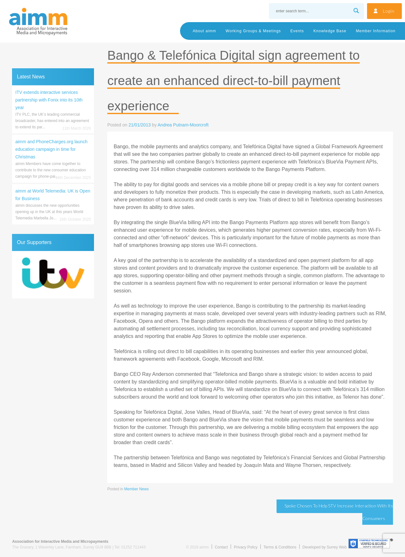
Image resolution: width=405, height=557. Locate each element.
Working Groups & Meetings (253, 31)
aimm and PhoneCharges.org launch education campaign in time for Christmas (51, 149)
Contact (221, 547)
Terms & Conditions (280, 547)
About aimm (204, 31)
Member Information (376, 31)
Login (389, 11)
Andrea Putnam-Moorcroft (183, 124)
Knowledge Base (330, 31)
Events (297, 31)
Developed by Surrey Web (324, 547)
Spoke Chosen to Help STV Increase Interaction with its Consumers (338, 512)
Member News (136, 489)
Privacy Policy (246, 547)
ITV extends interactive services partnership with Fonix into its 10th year (48, 100)
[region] (53, 274)
